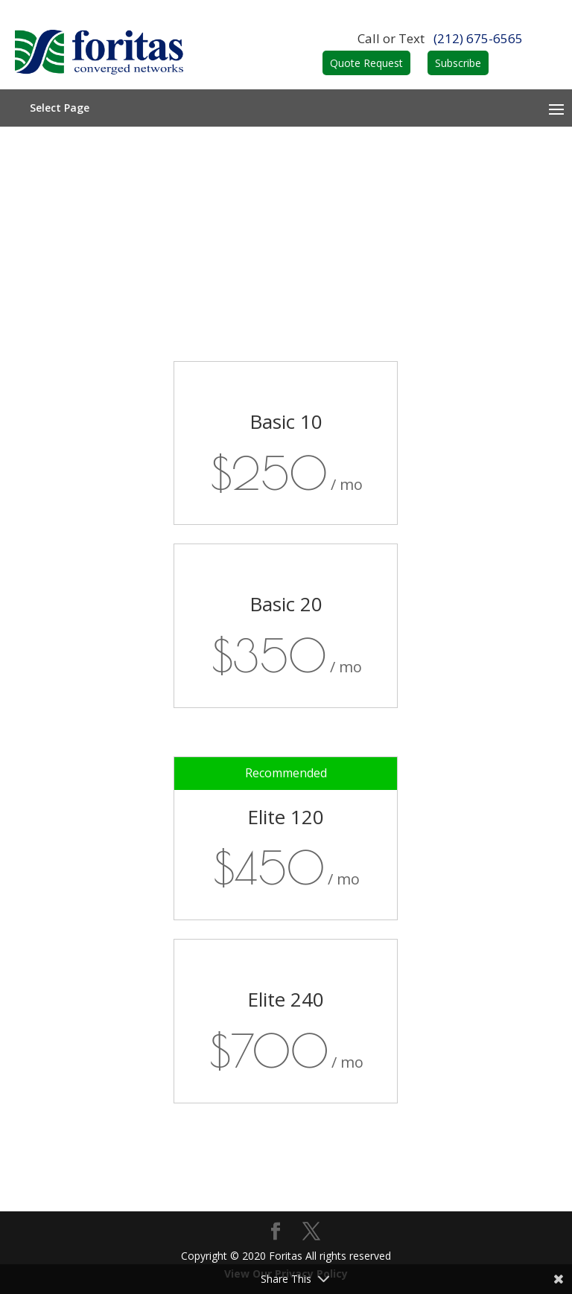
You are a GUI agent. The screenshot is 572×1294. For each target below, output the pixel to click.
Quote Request (366, 63)
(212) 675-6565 (478, 38)
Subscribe (458, 63)
